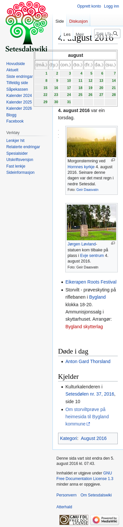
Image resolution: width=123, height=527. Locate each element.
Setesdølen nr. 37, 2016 (89, 394)
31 (69, 102)
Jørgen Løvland (82, 244)
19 (90, 88)
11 (80, 80)
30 (56, 102)
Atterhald (64, 507)
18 (80, 88)
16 (56, 88)
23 (56, 95)
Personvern (66, 495)
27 (101, 95)
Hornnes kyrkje (81, 167)
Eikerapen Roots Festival (90, 282)
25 (80, 95)
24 (69, 95)
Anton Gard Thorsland (88, 361)
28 (114, 95)
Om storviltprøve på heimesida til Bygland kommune (87, 417)
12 (90, 80)
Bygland (97, 297)
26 (90, 95)
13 (101, 80)
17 (69, 88)
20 (101, 88)
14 (114, 80)
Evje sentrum (92, 255)
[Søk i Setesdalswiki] (107, 33)
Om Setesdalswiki (96, 495)
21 (114, 88)
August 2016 (94, 438)
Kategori (68, 438)
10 (69, 80)
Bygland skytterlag (84, 326)
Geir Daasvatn (87, 190)
